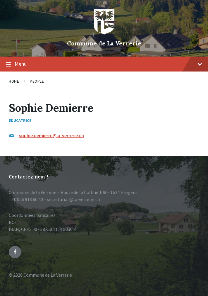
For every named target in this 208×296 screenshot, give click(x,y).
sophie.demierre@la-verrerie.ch (51, 135)
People (37, 81)
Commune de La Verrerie (104, 43)
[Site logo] (104, 33)
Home (14, 81)
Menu (104, 64)
